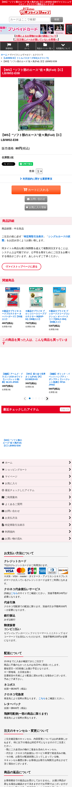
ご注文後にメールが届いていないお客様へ (36, 39)
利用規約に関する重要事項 (36, 178)
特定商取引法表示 (33, 236)
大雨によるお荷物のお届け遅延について (36, 36)
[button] (63, 46)
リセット (65, 409)
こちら (14, 593)
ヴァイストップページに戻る (21, 266)
